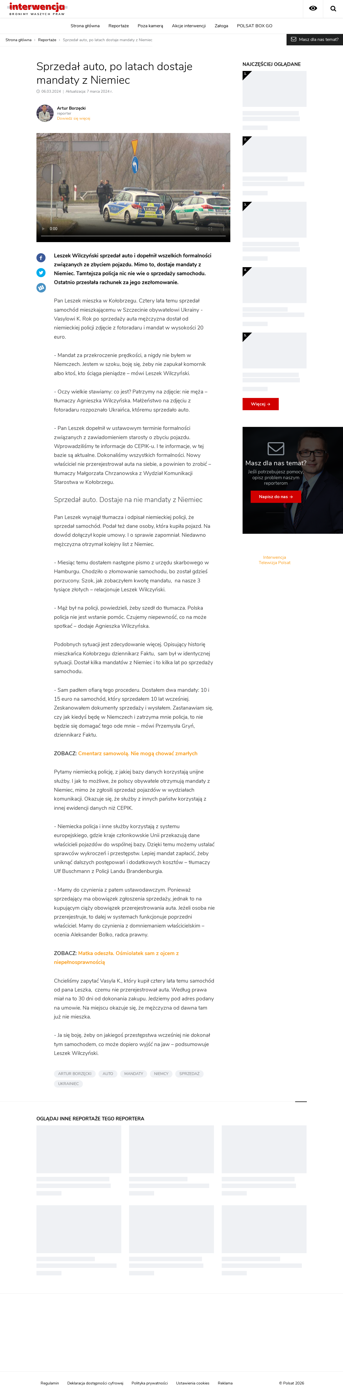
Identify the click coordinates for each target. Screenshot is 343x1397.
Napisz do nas (273, 497)
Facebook (41, 257)
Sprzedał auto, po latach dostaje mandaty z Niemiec (107, 40)
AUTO (108, 1074)
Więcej (258, 404)
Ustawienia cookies (192, 1383)
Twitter (41, 272)
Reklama (225, 1383)
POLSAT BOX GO (254, 26)
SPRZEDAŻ (189, 1074)
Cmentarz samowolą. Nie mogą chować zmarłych (138, 753)
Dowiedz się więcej (73, 118)
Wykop (41, 287)
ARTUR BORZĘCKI (75, 1074)
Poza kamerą (150, 26)
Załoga (221, 26)
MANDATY (133, 1074)
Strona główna (85, 26)
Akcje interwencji (189, 26)
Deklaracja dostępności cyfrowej (95, 1383)
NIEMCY (161, 1074)
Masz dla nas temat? (319, 39)
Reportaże (118, 26)
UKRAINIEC (68, 1084)
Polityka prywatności (150, 1383)
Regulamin (50, 1383)
